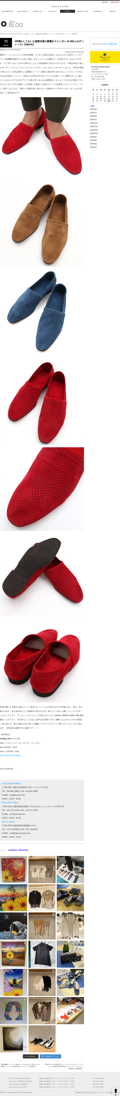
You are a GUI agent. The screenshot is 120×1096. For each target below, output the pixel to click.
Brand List (37, 11)
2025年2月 (93, 116)
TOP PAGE (3, 34)
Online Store (82, 11)
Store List (52, 11)
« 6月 (92, 106)
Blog (67, 11)
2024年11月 (94, 126)
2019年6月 (93, 143)
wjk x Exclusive (8, 822)
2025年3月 (93, 112)
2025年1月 (93, 119)
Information (7, 11)
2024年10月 (94, 130)
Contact (112, 11)
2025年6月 (93, 109)
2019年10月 (94, 133)
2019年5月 (93, 147)
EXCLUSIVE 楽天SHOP (10, 756)
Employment (12, 1092)
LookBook (97, 11)
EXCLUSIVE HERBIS (11, 784)
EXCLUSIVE (19, 34)
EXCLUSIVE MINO (10, 803)
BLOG (11, 34)
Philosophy (22, 11)
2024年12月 (94, 123)
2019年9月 (93, 137)
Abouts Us (3, 1092)
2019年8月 (93, 140)
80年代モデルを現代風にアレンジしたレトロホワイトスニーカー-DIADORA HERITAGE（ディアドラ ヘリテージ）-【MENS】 (64, 1067)
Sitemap (29, 1092)
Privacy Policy (21, 1092)
